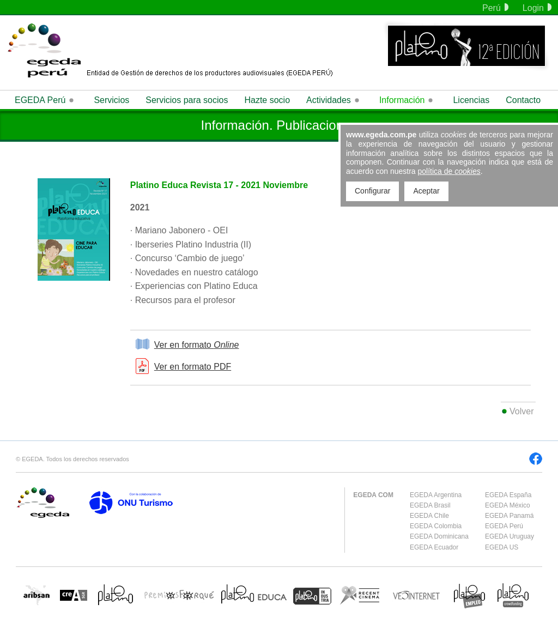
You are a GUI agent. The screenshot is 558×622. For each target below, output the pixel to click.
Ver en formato (196, 344)
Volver (521, 411)
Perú (495, 8)
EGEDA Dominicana (439, 536)
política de (449, 171)
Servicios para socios (186, 100)
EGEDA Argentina (436, 495)
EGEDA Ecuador (434, 547)
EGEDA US (501, 547)
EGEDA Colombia (436, 526)
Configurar (372, 190)
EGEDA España (508, 495)
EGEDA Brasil (430, 505)
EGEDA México (507, 505)
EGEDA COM (373, 495)
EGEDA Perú (504, 526)
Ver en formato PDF (192, 366)
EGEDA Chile (429, 516)
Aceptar (426, 190)
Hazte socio (267, 100)
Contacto (523, 100)
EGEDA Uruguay (509, 536)
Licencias (471, 100)
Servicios (111, 100)
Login (537, 8)
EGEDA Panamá (509, 516)
